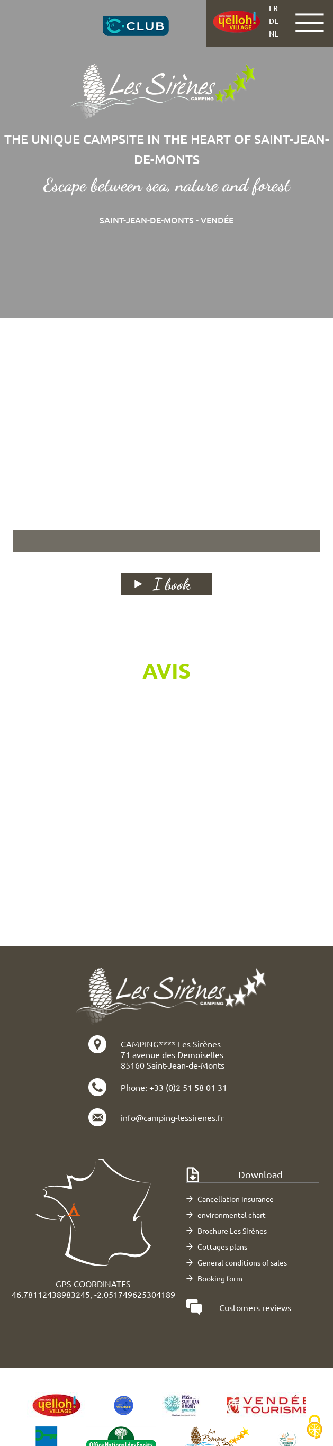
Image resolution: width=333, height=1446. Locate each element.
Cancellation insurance (235, 1199)
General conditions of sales (242, 1262)
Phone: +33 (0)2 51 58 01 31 (174, 1087)
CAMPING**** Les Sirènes (171, 1043)
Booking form (219, 1278)
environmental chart (231, 1214)
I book (172, 583)
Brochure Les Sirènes (232, 1230)
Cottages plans (222, 1246)
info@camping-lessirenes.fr (172, 1117)
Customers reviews (255, 1307)
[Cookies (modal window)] (314, 1427)
